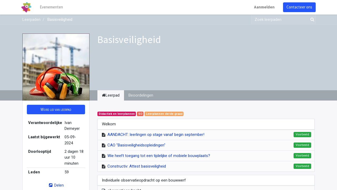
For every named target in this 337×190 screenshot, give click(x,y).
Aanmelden (263, 7)
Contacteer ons (298, 7)
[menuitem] (52, 7)
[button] (56, 110)
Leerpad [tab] (111, 95)
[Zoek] (311, 20)
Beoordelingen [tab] (140, 95)
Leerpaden (31, 19)
